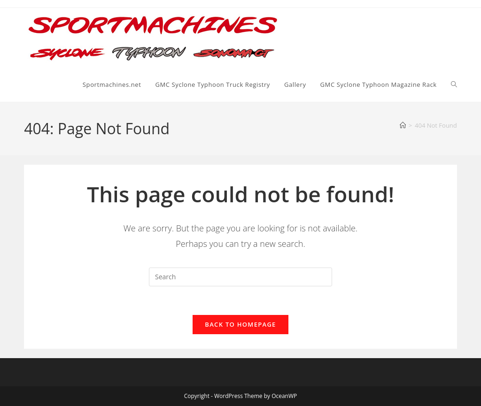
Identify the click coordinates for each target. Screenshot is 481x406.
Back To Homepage (240, 324)
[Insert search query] (240, 277)
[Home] (403, 125)
